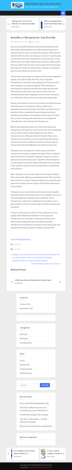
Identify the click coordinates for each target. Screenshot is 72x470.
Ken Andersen (25, 239)
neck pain (16, 249)
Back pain (16, 27)
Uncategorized (26, 343)
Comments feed (26, 369)
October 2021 (25, 304)
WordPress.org (26, 373)
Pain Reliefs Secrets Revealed (43, 3)
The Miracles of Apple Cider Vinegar (34, 415)
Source (13, 239)
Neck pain (17, 244)
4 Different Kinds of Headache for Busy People (33, 280)
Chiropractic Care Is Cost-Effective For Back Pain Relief (23, 22)
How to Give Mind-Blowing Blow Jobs (34, 403)
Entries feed (24, 365)
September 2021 (26, 308)
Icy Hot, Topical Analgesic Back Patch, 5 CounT (57, 452)
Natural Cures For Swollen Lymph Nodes (36, 426)
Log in (22, 360)
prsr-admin (35, 42)
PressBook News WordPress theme (40, 467)
